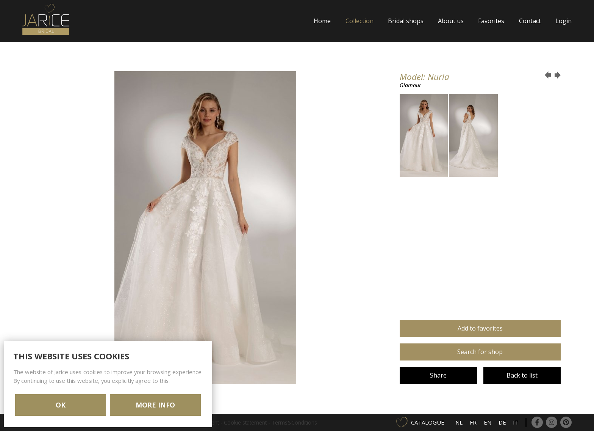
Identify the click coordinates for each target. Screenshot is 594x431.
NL (459, 422)
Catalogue (427, 422)
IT (516, 422)
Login (563, 21)
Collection (359, 21)
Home (322, 21)
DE (502, 422)
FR (473, 422)
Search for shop (480, 352)
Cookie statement (245, 422)
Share (438, 375)
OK (61, 404)
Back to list (522, 375)
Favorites (491, 21)
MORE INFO (155, 404)
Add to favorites (480, 328)
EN (487, 422)
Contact (530, 21)
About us (451, 21)
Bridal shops (406, 21)
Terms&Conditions (294, 422)
